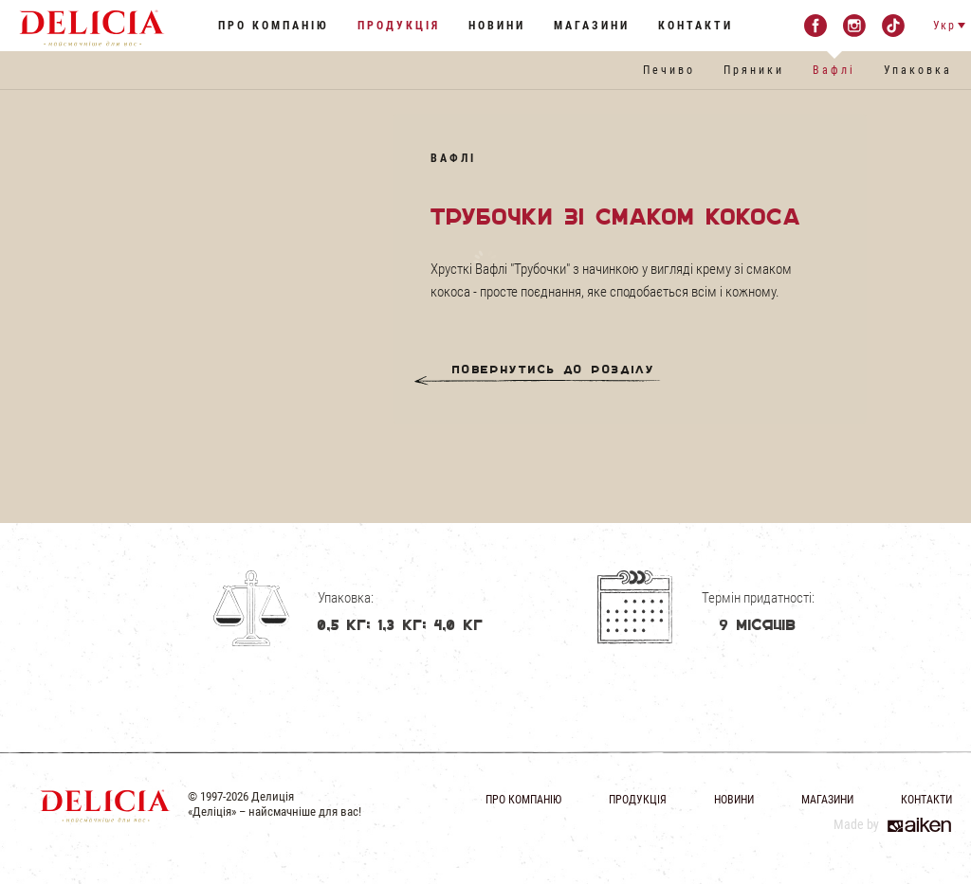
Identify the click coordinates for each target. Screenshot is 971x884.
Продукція (398, 25)
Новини (496, 25)
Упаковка (918, 70)
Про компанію (273, 25)
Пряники (754, 70)
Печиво (669, 70)
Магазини (592, 25)
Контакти (695, 25)
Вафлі (834, 70)
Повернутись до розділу (553, 373)
